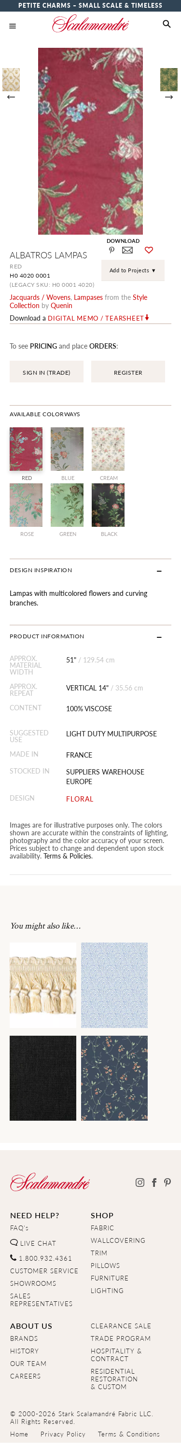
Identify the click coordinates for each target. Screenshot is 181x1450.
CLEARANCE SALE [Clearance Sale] (121, 1326)
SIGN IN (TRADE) (46, 372)
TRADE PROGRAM (121, 1338)
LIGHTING (107, 1290)
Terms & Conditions (129, 1434)
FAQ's (19, 1228)
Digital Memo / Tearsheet (96, 318)
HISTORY (24, 1351)
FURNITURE (110, 1278)
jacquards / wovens (40, 297)
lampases (88, 297)
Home (19, 1434)
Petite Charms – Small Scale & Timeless (90, 5)
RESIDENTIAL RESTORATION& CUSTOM (114, 1379)
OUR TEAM (28, 1363)
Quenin (61, 305)
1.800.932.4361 (41, 1258)
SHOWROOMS (33, 1283)
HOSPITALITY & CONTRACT (116, 1355)
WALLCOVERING (118, 1240)
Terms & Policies (67, 855)
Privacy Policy (63, 1434)
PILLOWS (105, 1265)
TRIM (99, 1253)
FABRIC (102, 1228)
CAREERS (25, 1376)
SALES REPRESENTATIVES (41, 1300)
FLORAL (80, 798)
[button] (167, 24)
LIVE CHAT (33, 1243)
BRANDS (24, 1338)
